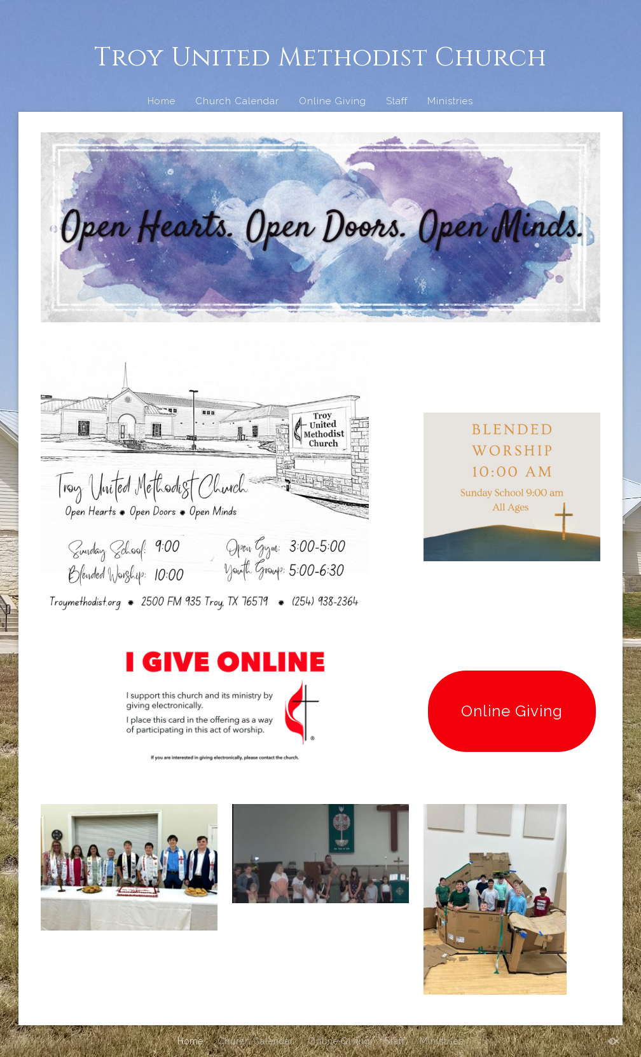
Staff (397, 101)
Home (162, 101)
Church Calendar (237, 101)
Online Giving (332, 101)
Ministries (450, 101)
